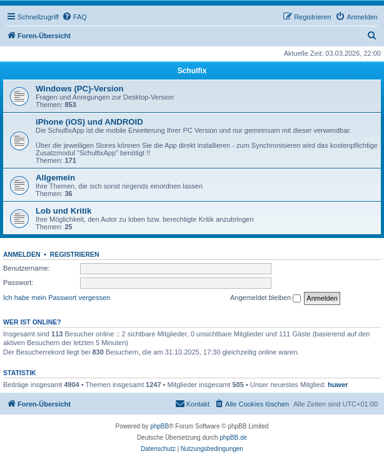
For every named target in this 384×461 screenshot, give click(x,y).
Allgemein (55, 177)
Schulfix (192, 70)
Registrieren (74, 254)
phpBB (159, 426)
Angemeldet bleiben (265, 298)
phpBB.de (233, 437)
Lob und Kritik (63, 210)
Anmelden (22, 254)
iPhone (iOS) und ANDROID (89, 122)
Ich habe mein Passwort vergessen (56, 297)
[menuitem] (74, 16)
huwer (338, 384)
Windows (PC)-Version (80, 88)
